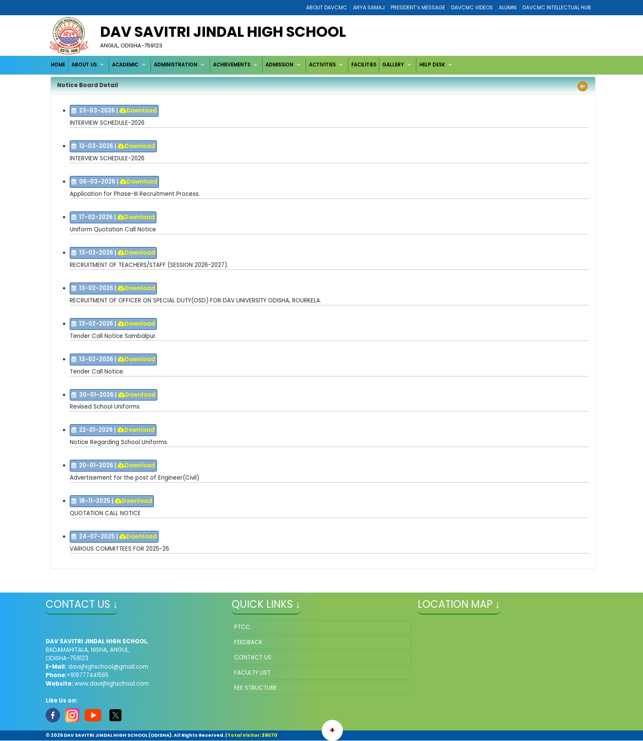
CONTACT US (252, 657)
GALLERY (393, 64)
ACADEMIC (125, 64)
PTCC (242, 627)
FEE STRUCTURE (255, 688)
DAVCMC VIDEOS (472, 7)
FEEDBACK (248, 642)
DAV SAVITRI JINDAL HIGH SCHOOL (223, 32)
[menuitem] (58, 65)
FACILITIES (363, 64)
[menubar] (252, 65)
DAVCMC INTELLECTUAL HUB (557, 7)
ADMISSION (279, 64)
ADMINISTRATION (175, 64)
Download (138, 111)
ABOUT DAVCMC (326, 7)
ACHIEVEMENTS (231, 64)
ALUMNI (508, 7)
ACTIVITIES (322, 64)
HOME (58, 64)
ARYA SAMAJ (369, 7)
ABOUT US (84, 64)
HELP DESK (432, 64)
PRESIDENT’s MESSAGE (418, 7)
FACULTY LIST (252, 673)
